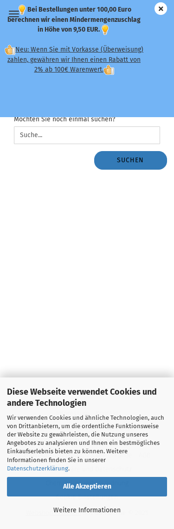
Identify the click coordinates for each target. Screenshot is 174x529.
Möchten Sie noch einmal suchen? (64, 119)
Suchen (130, 160)
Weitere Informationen (87, 510)
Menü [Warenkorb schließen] (14, 13)
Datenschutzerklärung (37, 468)
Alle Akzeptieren (87, 486)
